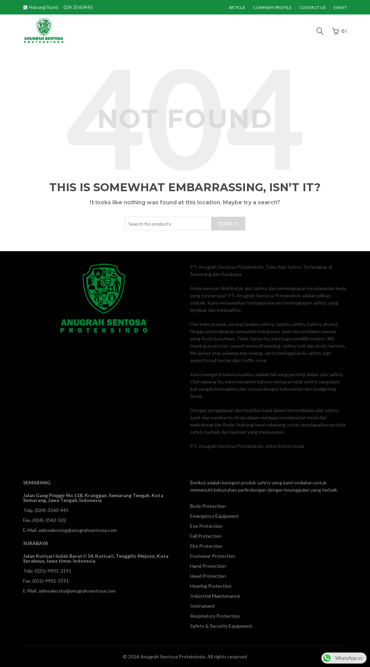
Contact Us (312, 7)
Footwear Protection (212, 556)
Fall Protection (206, 536)
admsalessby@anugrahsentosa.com (77, 591)
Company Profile (272, 7)
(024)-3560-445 (52, 510)
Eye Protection (206, 526)
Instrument (202, 606)
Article (237, 7)
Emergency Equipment (214, 516)
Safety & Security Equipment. (221, 626)
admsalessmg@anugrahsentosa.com (78, 530)
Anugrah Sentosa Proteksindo (172, 656)
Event (340, 7)
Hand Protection (208, 566)
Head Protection (208, 576)
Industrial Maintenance (215, 596)
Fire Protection (206, 546)
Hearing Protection (211, 586)
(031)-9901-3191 (53, 571)
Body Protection (208, 506)
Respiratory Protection (215, 616)
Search (228, 223)
